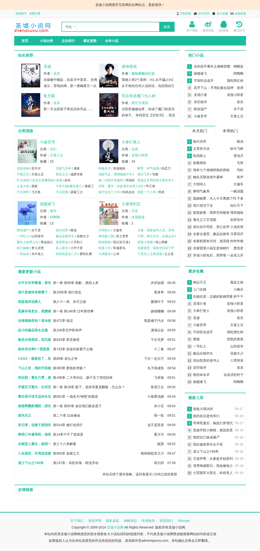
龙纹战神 (23, 168)
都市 (53, 211)
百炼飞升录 (63, 168)
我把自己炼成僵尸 (206, 437)
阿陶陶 (55, 217)
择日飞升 (143, 174)
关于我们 (77, 521)
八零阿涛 (236, 360)
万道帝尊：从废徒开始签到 (213, 458)
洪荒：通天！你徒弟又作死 (116, 186)
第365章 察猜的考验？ (69, 368)
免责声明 (94, 521)
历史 (135, 211)
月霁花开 (236, 234)
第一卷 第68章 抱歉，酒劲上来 (75, 283)
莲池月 (238, 156)
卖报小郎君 (140, 155)
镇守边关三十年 (109, 192)
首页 (25, 41)
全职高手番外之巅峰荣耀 (212, 66)
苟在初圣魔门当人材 (139, 96)
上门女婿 (199, 289)
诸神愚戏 (129, 66)
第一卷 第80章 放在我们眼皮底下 (77, 406)
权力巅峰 (23, 248)
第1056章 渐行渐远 (67, 292)
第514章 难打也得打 (68, 425)
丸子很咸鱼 (155, 368)
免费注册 (34, 13)
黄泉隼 (159, 292)
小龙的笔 (236, 227)
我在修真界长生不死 (208, 444)
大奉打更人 (131, 142)
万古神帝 (23, 192)
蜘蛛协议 (130, 521)
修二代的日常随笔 (110, 180)
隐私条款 (112, 521)
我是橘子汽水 (154, 321)
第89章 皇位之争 (65, 358)
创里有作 (236, 220)
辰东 (56, 73)
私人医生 (62, 248)
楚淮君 (238, 248)
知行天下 (236, 205)
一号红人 (23, 236)
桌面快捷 (240, 13)
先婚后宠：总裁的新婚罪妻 (213, 296)
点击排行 (68, 41)
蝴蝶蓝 (238, 66)
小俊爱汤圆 (155, 396)
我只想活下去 (203, 205)
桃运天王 (199, 282)
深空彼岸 (200, 102)
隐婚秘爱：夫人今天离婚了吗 (214, 198)
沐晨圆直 (138, 217)
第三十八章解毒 (64, 444)
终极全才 (104, 168)
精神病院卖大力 (152, 453)
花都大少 (236, 353)
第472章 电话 (63, 321)
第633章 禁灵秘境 (66, 340)
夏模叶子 (157, 302)
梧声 (240, 177)
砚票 (160, 444)
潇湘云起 (157, 330)
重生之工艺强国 (204, 220)
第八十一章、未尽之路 (69, 302)
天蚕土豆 (56, 155)
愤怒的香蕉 (235, 339)
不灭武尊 (62, 192)
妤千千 (238, 296)
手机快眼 (185, 13)
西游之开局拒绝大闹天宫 (154, 180)
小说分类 (46, 41)
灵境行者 (200, 95)
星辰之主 (62, 174)
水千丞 (238, 109)
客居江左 (157, 387)
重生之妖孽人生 (27, 242)
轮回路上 (199, 156)
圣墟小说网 (115, 527)
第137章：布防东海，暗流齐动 (75, 463)
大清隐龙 (104, 254)
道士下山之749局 (205, 451)
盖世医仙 (62, 242)
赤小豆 (159, 406)
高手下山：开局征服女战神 (214, 88)
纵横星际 (199, 163)
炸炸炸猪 (236, 241)
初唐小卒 (104, 248)
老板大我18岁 (203, 409)
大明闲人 (104, 230)
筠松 (240, 170)
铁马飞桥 (236, 148)
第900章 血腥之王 (66, 453)
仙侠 (135, 149)
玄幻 (53, 149)
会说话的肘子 (233, 375)
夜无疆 (49, 96)
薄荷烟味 (236, 212)
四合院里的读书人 (206, 360)
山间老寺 (236, 346)
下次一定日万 (154, 358)
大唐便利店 (131, 204)
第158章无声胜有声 (67, 330)
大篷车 (238, 184)
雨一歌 (159, 415)
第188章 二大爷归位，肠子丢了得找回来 (82, 377)
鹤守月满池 (140, 103)
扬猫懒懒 (157, 311)
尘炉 (140, 186)
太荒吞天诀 (201, 148)
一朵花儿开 (235, 255)
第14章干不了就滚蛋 (68, 434)
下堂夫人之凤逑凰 (149, 254)
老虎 (240, 88)
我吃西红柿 (235, 80)
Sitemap (183, 521)
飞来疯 (159, 377)
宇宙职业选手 (204, 80)
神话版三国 (106, 236)
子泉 (240, 198)
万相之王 (23, 174)
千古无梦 (157, 340)
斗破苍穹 (47, 142)
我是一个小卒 (146, 192)
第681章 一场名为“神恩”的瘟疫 (75, 396)
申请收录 (148, 521)
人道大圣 (23, 186)
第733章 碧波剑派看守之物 (73, 349)
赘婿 (196, 339)
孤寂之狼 (236, 282)
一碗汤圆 (236, 191)
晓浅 (240, 141)
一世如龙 (23, 254)
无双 (240, 163)
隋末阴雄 (104, 242)
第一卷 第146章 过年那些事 (73, 311)
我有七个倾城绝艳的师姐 (211, 170)
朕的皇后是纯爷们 (206, 416)
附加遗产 (23, 230)
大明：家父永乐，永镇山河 (155, 236)
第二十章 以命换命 (66, 415)
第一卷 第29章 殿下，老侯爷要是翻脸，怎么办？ (89, 387)
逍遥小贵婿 (145, 242)
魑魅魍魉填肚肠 (143, 73)
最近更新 (90, 41)
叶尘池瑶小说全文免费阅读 (35, 180)
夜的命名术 (201, 375)
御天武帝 (62, 230)
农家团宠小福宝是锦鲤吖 (211, 248)
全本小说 (111, 41)
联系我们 (166, 521)
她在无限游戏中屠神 (208, 177)
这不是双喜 (155, 425)
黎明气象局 (201, 191)
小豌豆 (238, 289)
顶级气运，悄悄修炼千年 (115, 174)
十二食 (159, 349)
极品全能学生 (65, 236)
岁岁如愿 (157, 283)
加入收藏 (222, 13)
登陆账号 (21, 13)
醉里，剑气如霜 (148, 168)
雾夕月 (159, 434)
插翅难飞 (47, 204)
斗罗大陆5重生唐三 (69, 186)
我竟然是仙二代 (66, 254)
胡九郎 (159, 463)
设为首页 (204, 13)
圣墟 (47, 66)
